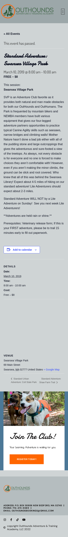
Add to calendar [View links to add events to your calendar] (22, 249)
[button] (63, 11)
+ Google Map (51, 369)
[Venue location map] (34, 325)
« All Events (12, 33)
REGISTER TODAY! (27, 459)
